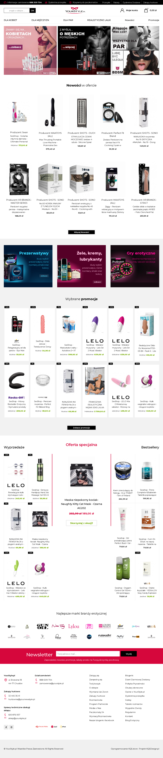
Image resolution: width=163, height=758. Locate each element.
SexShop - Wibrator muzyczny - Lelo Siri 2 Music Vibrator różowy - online (121, 348)
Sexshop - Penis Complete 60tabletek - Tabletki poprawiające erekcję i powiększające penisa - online (147, 492)
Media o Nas (95, 708)
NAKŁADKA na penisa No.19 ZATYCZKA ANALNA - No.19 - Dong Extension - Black (144, 139)
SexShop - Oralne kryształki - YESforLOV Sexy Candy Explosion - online (147, 590)
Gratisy (128, 700)
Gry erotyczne (141, 253)
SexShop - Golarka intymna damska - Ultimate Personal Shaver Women (19, 139)
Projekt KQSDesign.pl (149, 749)
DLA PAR (68, 20)
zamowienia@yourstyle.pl (51, 683)
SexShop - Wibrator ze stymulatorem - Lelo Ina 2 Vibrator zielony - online (16, 590)
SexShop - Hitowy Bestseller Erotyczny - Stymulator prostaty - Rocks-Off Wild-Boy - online (16, 404)
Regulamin (130, 712)
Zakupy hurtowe (150, 2)
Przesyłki (106, 2)
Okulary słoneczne (134, 688)
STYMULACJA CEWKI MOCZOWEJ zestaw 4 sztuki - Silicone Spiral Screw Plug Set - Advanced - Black (81, 139)
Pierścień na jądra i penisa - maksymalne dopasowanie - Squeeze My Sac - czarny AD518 (19, 209)
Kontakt (129, 716)
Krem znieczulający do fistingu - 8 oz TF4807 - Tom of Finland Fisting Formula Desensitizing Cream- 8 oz (123, 493)
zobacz (44, 276)
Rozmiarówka (95, 700)
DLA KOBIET (10, 20)
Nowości (129, 20)
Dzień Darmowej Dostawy (137, 679)
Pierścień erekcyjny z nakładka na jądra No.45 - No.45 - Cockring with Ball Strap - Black (81, 206)
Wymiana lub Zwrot (98, 692)
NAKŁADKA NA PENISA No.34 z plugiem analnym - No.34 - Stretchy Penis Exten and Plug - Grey (68, 405)
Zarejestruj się (95, 679)
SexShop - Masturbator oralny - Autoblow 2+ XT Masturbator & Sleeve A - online (68, 348)
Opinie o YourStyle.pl (135, 692)
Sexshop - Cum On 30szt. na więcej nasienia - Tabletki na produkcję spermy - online (147, 542)
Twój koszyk (94, 683)
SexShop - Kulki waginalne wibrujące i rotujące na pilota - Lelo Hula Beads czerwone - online (147, 404)
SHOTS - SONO (150, 133)
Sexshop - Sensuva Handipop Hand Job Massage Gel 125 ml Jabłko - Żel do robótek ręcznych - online (40, 492)
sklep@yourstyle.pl (17, 718)
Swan (25, 132)
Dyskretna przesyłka (134, 696)
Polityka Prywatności (135, 683)
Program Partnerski (98, 704)
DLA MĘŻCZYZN (40, 20)
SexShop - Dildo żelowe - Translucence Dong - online (43, 344)
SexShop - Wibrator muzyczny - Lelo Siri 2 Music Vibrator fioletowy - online (95, 348)
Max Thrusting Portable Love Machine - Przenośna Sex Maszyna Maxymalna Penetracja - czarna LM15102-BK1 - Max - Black (50, 142)
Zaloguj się (94, 675)
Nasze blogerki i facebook (101, 720)
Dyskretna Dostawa (131, 2)
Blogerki (129, 675)
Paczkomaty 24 (96, 712)
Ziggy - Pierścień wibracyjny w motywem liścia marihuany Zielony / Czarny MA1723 (113, 209)
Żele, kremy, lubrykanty (89, 256)
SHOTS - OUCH (87, 133)
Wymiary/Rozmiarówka (100, 716)
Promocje (153, 20)
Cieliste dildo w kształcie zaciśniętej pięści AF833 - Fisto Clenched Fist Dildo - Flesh (144, 209)
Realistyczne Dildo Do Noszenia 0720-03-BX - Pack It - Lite (147, 348)
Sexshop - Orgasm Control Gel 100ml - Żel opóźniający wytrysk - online (123, 590)
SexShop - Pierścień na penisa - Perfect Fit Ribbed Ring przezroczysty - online (42, 404)
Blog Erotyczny (132, 720)
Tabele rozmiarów (133, 704)
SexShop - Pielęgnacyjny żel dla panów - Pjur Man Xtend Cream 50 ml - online (17, 348)
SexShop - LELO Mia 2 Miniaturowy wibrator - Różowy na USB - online (121, 404)
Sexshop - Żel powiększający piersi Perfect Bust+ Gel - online (123, 540)
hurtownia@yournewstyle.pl (21, 699)
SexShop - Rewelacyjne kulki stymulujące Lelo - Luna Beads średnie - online (16, 492)
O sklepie (93, 688)
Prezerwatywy (34, 253)
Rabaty (116, 2)
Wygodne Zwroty (133, 708)
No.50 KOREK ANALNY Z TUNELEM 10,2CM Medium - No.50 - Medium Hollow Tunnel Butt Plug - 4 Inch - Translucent (50, 206)
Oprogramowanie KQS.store (124, 749)
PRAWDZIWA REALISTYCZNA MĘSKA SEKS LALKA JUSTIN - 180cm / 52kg (95, 405)
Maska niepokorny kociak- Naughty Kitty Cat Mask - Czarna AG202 (40, 542)
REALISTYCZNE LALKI (99, 20)
